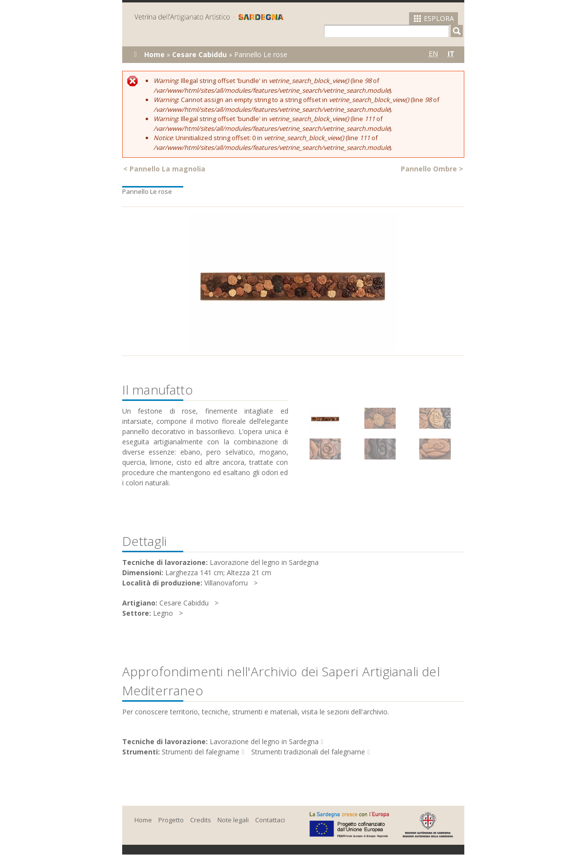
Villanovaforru (226, 582)
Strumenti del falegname (200, 751)
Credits (200, 819)
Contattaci (270, 819)
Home (154, 54)
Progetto (171, 819)
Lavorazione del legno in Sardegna (264, 741)
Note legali (233, 819)
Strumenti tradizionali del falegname (308, 751)
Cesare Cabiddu (199, 54)
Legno (163, 613)
